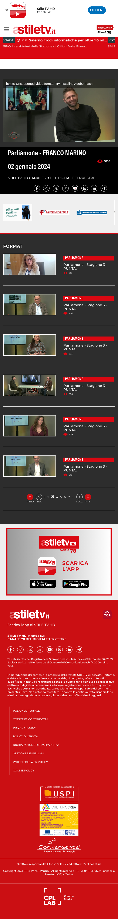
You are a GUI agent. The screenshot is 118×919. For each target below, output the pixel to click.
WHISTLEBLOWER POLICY (30, 762)
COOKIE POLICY (23, 770)
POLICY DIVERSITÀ (25, 736)
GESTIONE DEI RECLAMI (28, 753)
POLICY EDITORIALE (26, 710)
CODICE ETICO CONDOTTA (30, 719)
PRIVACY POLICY (24, 727)
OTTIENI (97, 10)
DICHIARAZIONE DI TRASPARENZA (36, 744)
